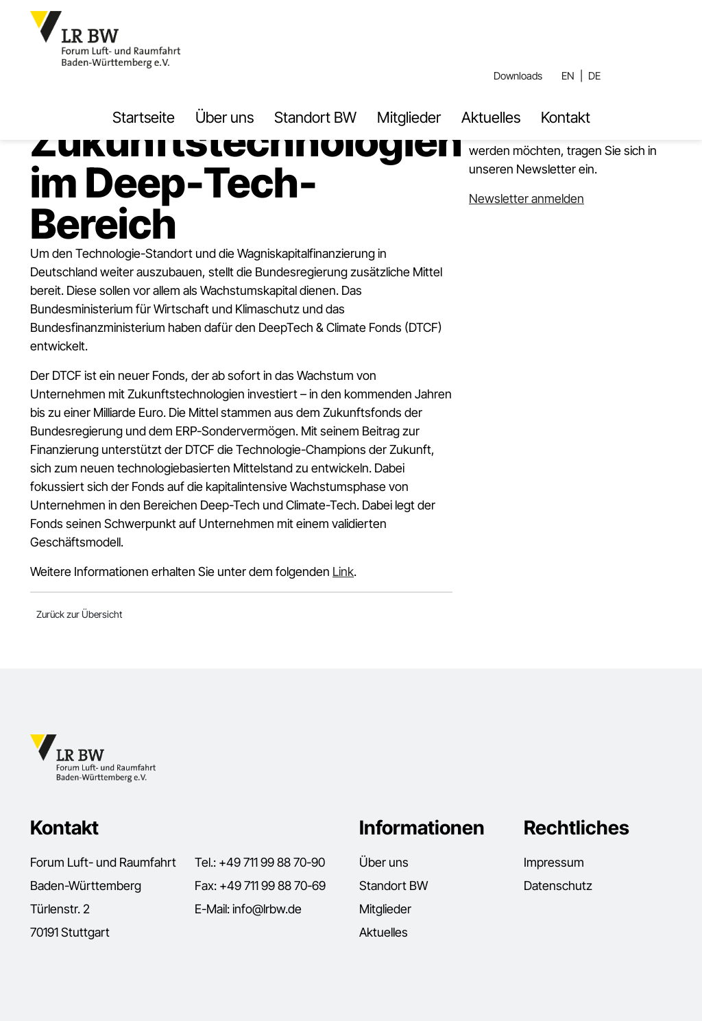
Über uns (224, 117)
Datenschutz (558, 885)
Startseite (143, 117)
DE (594, 75)
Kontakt (565, 117)
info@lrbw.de (267, 909)
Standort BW (315, 117)
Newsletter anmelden (526, 198)
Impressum (554, 862)
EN (567, 75)
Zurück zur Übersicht (79, 614)
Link (343, 571)
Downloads (518, 75)
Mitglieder (409, 117)
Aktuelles (490, 117)
